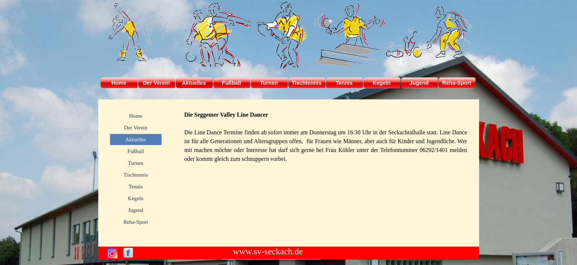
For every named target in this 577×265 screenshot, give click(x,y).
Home (119, 83)
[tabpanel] (325, 136)
